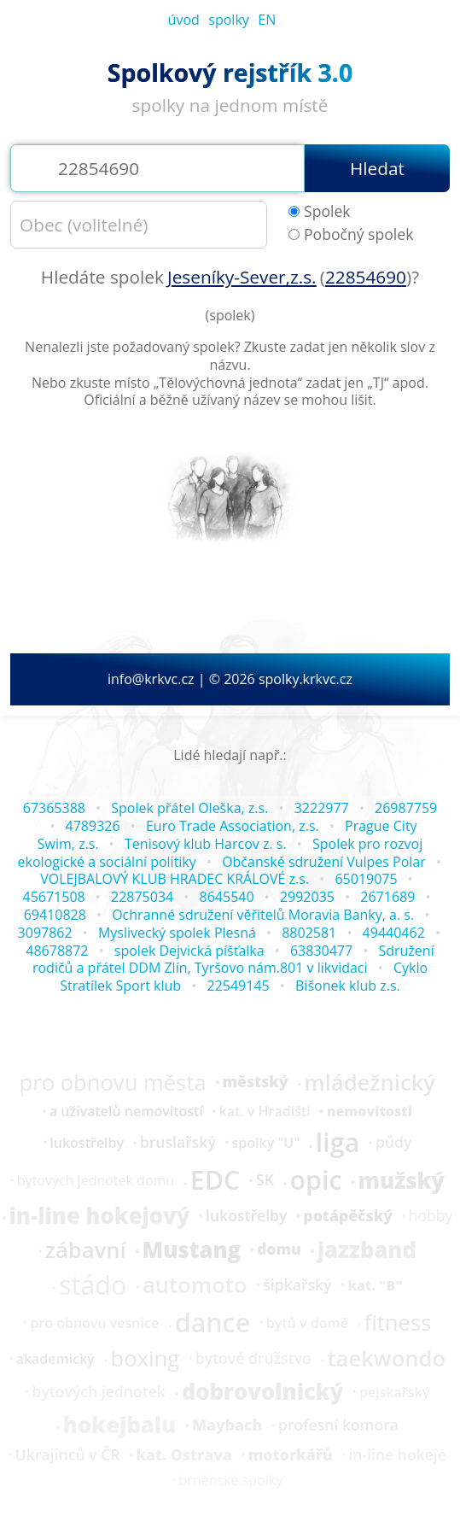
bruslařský (178, 1142)
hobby (431, 1216)
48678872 (57, 950)
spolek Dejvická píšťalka (189, 950)
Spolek (319, 211)
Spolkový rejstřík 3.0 (230, 72)
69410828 (55, 914)
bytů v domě (307, 1323)
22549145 (238, 985)
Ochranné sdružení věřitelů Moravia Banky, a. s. (263, 914)
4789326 (93, 825)
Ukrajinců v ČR (67, 1455)
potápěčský (348, 1216)
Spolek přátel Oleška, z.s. (189, 808)
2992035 (307, 896)
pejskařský (394, 1392)
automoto (195, 1285)
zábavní (85, 1250)
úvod (184, 19)
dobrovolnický (263, 1392)
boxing (145, 1359)
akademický (55, 1359)
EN (267, 19)
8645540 (227, 896)
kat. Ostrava (183, 1455)
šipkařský (297, 1285)
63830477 (321, 950)
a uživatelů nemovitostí (126, 1111)
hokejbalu (119, 1425)
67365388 (54, 808)
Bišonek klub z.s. (347, 985)
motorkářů (290, 1455)
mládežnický (369, 1083)
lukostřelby (86, 1143)
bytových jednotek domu (95, 1180)
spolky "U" (266, 1143)
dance (212, 1323)
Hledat (377, 168)
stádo (92, 1285)
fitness (398, 1323)
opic (316, 1180)
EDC (215, 1180)
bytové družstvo (253, 1358)
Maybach (227, 1425)
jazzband (366, 1250)
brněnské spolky (231, 1480)
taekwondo (386, 1359)
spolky (228, 19)
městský (255, 1082)
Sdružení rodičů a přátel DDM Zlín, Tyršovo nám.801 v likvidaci (233, 959)
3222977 (321, 808)
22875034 (142, 896)
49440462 (394, 932)
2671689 (387, 896)
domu (279, 1249)
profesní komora (338, 1425)
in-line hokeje (397, 1455)
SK (265, 1180)
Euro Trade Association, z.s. (232, 825)
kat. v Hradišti (265, 1111)
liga (337, 1143)
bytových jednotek (98, 1392)
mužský (401, 1181)
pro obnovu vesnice (94, 1323)
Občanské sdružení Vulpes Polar (324, 861)
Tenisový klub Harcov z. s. (206, 843)
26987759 (406, 808)
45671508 (54, 896)
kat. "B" (374, 1285)
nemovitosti (369, 1111)
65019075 (366, 878)
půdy (394, 1142)
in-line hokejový (99, 1216)
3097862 (45, 932)
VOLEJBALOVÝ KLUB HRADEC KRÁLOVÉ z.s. (174, 878)
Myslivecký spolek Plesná (177, 932)
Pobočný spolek (350, 234)
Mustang (192, 1250)
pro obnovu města (113, 1083)
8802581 (309, 932)
